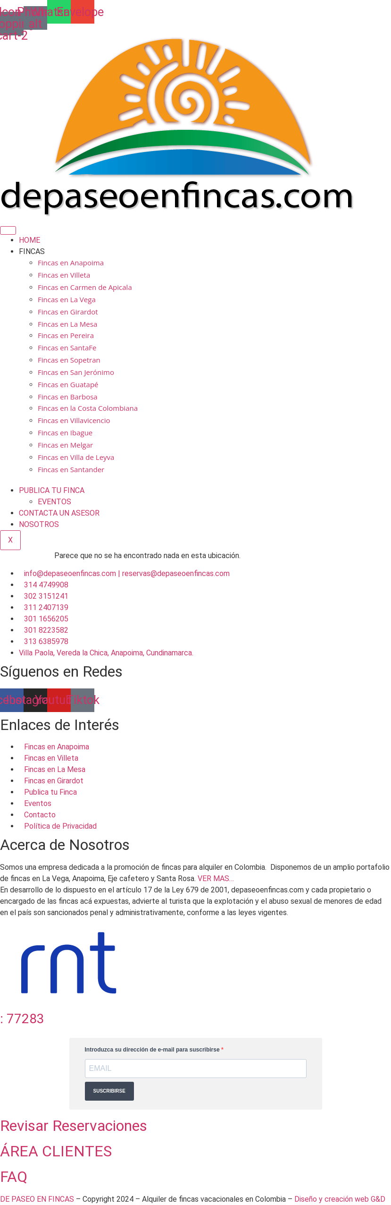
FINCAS (32, 251)
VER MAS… (216, 878)
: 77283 (22, 1019)
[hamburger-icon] (8, 230)
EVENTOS (54, 501)
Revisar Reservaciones (73, 1126)
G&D (378, 1199)
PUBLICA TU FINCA (51, 490)
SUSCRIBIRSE (109, 1091)
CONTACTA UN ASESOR (59, 513)
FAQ (13, 1177)
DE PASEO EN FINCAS (37, 1199)
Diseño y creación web (332, 1199)
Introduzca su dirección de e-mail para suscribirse (153, 1049)
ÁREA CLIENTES (56, 1151)
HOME (29, 240)
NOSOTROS (39, 524)
